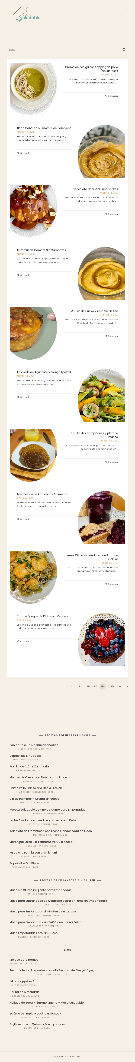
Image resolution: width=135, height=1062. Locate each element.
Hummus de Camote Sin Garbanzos (41, 250)
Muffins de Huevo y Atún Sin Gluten (94, 311)
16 (88, 686)
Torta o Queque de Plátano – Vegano (42, 616)
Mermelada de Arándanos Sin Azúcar (42, 494)
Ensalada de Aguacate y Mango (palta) (44, 372)
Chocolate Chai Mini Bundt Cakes (95, 189)
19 (112, 686)
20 (119, 686)
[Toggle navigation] (122, 14)
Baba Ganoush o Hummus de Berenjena (44, 128)
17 (95, 686)
